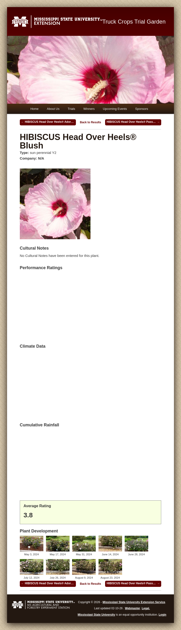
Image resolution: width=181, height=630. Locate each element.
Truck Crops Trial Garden (134, 21)
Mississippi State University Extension (57, 21)
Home (34, 109)
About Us (53, 109)
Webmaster (132, 608)
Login (162, 614)
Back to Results (90, 122)
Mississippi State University (96, 614)
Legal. (146, 608)
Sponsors (141, 109)
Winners (89, 109)
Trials (71, 109)
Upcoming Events (115, 109)
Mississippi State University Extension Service (134, 602)
